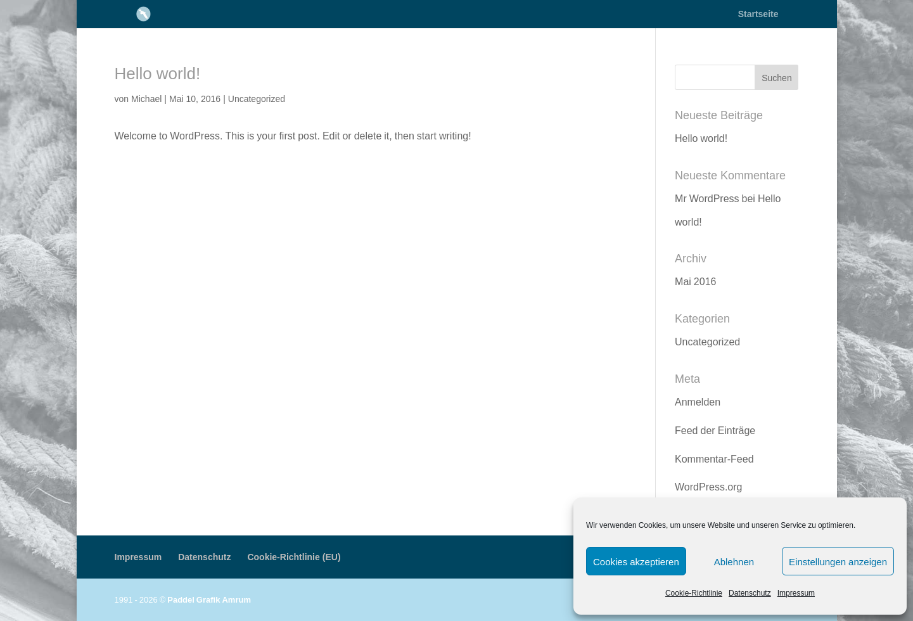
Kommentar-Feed (714, 459)
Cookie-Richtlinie (693, 592)
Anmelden (697, 402)
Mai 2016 (695, 281)
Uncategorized (256, 99)
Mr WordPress (707, 198)
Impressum (796, 592)
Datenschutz (750, 592)
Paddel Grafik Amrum (209, 599)
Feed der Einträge (715, 430)
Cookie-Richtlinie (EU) (293, 557)
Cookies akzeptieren (636, 561)
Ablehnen (734, 561)
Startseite (758, 15)
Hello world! (158, 72)
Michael (146, 99)
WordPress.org (708, 487)
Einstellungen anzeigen (838, 561)
